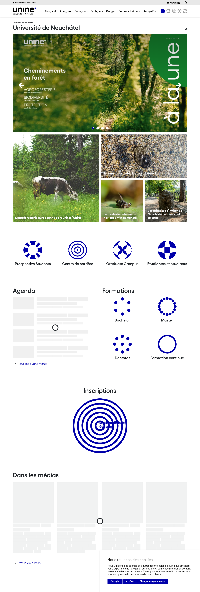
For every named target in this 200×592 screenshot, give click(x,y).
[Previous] (21, 85)
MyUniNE (173, 2)
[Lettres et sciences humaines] (168, 11)
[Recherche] (186, 2)
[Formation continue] (167, 345)
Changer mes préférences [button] (152, 581)
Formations (81, 11)
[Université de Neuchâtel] (24, 11)
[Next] (178, 85)
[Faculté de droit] (179, 11)
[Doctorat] (122, 345)
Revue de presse (29, 563)
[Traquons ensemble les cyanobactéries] (144, 155)
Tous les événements (32, 363)
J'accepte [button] (114, 581)
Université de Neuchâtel (24, 2)
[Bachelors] (122, 307)
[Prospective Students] (32, 251)
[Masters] (167, 307)
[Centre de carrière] (77, 251)
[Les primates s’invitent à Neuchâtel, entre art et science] (166, 201)
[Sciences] (173, 11)
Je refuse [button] (129, 581)
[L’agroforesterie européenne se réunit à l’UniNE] (56, 178)
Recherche (97, 11)
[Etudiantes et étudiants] (167, 251)
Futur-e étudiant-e (130, 11)
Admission (66, 11)
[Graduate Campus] (122, 251)
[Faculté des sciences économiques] (184, 11)
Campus (111, 11)
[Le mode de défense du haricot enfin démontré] (122, 201)
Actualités (149, 11)
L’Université (51, 11)
